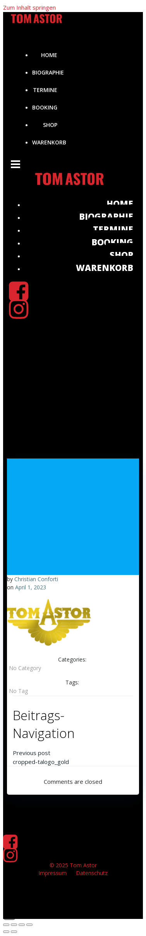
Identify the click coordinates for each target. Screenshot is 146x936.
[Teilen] (22, 925)
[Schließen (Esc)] (29, 925)
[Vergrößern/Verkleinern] (6, 925)
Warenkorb (49, 142)
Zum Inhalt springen (29, 7)
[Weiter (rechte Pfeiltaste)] (14, 932)
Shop (50, 125)
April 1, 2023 (30, 587)
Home (49, 55)
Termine (45, 90)
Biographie (48, 72)
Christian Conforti (36, 579)
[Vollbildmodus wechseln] (14, 925)
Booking (44, 107)
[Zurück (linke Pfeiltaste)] (6, 932)
